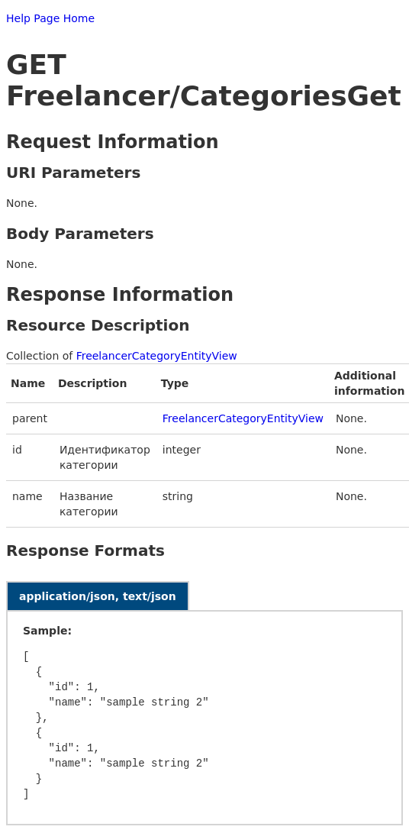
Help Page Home (50, 18)
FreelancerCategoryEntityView (156, 356)
